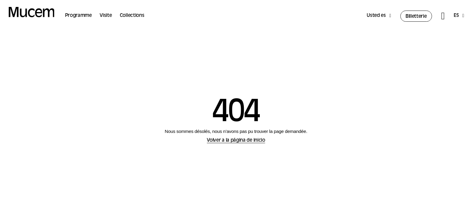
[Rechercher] (442, 16)
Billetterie (416, 16)
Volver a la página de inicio (236, 140)
